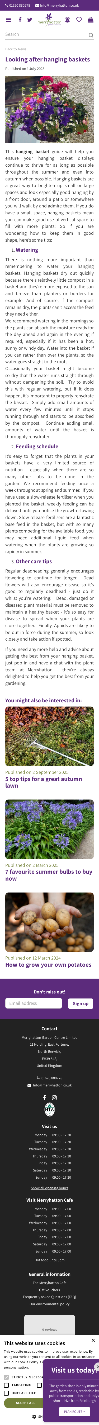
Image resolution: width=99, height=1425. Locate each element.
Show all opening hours (49, 1188)
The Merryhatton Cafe (50, 1282)
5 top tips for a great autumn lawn (43, 782)
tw (30, 20)
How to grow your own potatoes (48, 965)
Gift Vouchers (49, 1290)
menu (8, 20)
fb (20, 20)
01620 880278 (19, 5)
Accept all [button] (25, 1403)
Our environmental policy (49, 1304)
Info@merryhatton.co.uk (59, 5)
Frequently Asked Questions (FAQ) (49, 1296)
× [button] (93, 1341)
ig (54, 1098)
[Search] (49, 34)
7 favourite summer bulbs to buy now (48, 875)
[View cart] (90, 20)
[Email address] (33, 1003)
